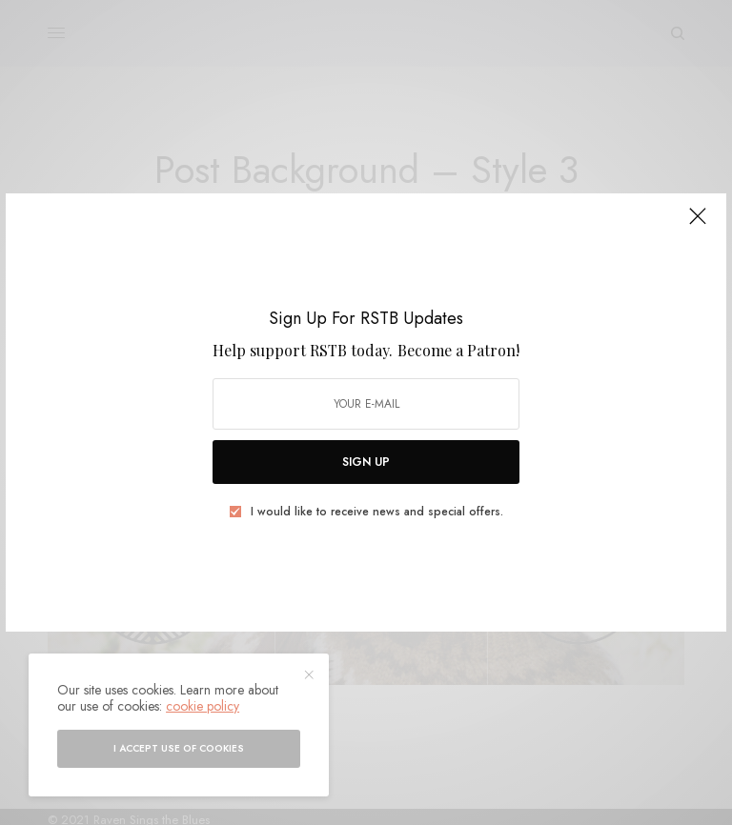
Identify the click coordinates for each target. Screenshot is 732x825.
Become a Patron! (458, 350)
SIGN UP (366, 462)
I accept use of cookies (178, 748)
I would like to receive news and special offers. (377, 511)
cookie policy (202, 705)
